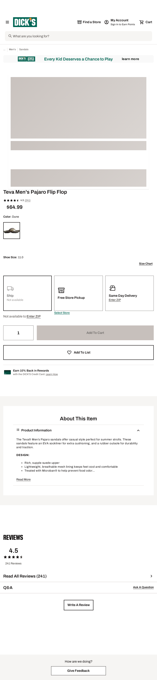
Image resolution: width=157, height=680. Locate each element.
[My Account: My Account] (119, 22)
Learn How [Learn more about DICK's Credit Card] (52, 374)
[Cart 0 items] (146, 22)
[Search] (82, 36)
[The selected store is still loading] (88, 22)
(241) (27, 200)
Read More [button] (23, 479)
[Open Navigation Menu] (7, 22)
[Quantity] (18, 332)
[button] (62, 313)
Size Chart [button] (146, 263)
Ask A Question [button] (143, 587)
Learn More (130, 59)
